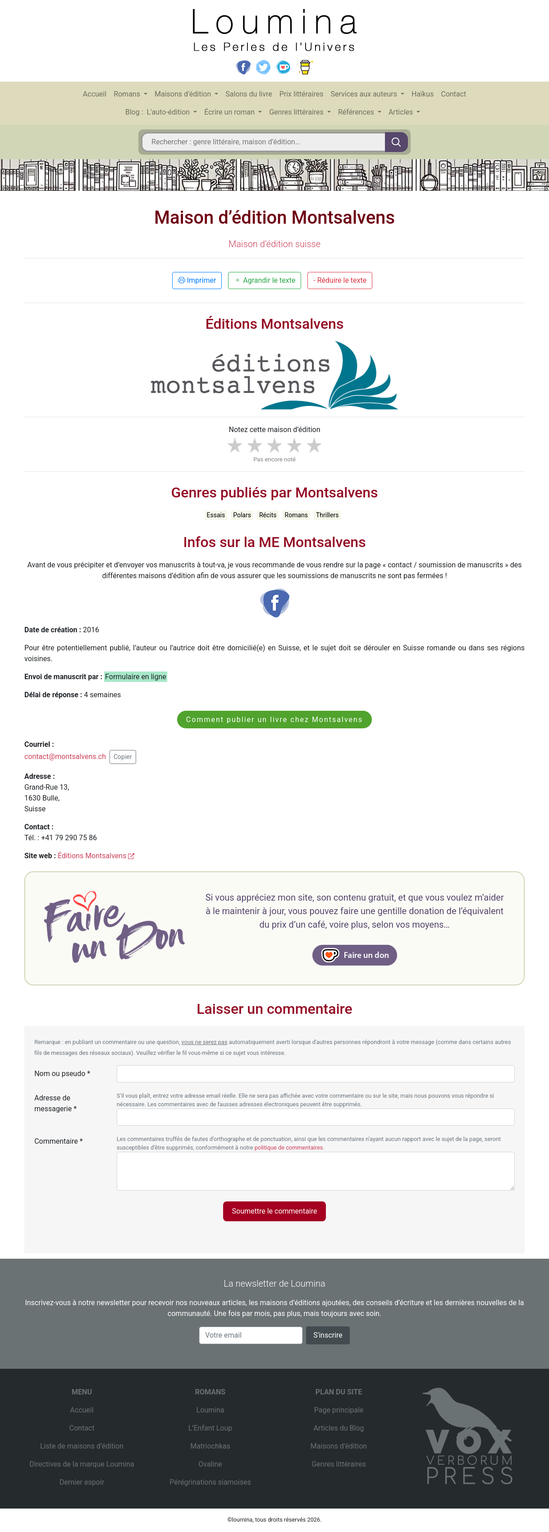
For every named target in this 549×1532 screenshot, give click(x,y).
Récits (268, 515)
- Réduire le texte (339, 280)
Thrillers (327, 515)
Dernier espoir (81, 1482)
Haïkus (423, 94)
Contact (453, 94)
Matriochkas (210, 1446)
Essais (216, 515)
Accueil (94, 94)
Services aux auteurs (364, 94)
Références (357, 112)
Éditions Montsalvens (96, 855)
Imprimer (197, 280)
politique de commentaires (289, 1147)
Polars (242, 515)
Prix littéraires (301, 94)
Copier (123, 756)
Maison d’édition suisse (274, 244)
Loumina (210, 1410)
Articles (402, 112)
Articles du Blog (338, 1428)
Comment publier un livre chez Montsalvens (274, 719)
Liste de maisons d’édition (82, 1446)
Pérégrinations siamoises (210, 1482)
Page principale (339, 1410)
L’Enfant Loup (210, 1428)
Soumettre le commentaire (274, 1211)
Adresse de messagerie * (55, 1103)
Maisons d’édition (184, 94)
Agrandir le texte (264, 280)
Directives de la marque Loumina (81, 1464)
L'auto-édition (169, 112)
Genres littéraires (297, 112)
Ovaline (210, 1464)
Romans (128, 94)
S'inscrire (328, 1335)
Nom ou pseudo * (62, 1073)
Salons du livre (248, 94)
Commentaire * (58, 1141)
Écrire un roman (230, 112)
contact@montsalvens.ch (65, 756)
